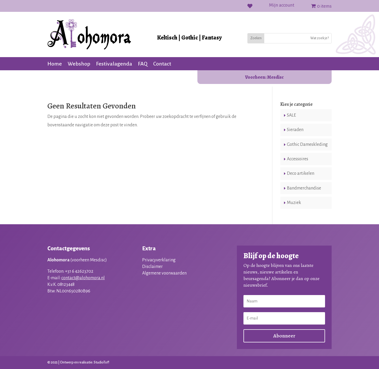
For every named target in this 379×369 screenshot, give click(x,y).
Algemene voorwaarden (164, 273)
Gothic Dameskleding (307, 144)
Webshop (79, 64)
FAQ (142, 64)
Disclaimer (152, 266)
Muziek (294, 202)
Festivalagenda (114, 64)
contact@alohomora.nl (83, 278)
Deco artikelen (300, 173)
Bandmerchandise (304, 188)
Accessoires (297, 159)
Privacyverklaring (159, 260)
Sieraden (295, 129)
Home (54, 64)
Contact (162, 64)
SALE (291, 115)
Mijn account (281, 5)
